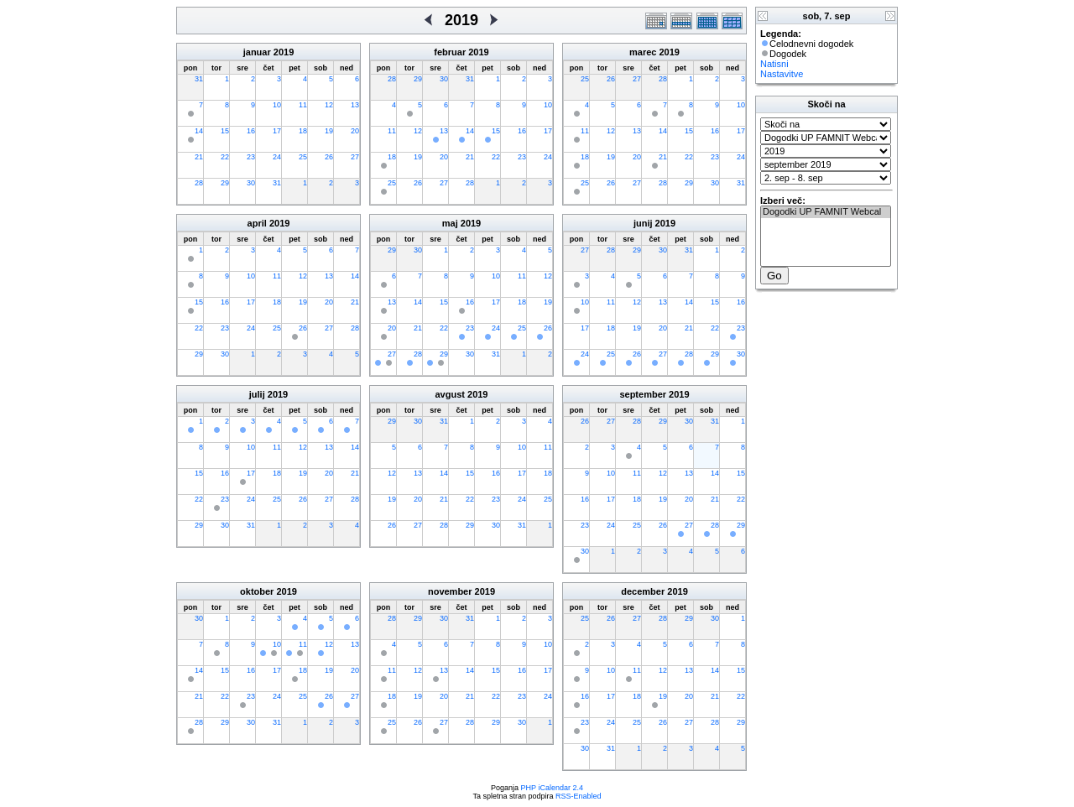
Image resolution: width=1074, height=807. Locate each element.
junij (643, 223)
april (257, 223)
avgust (449, 394)
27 (355, 157)
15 (225, 131)
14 (199, 131)
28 (199, 183)
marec (642, 52)
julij (257, 394)
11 (303, 105)
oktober (257, 591)
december (643, 591)
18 (303, 131)
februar (450, 52)
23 (251, 157)
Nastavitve (781, 74)
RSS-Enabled (578, 796)
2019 (284, 52)
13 (355, 105)
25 (303, 157)
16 (251, 131)
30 (251, 183)
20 (355, 131)
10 (277, 105)
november (450, 591)
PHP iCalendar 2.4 (552, 788)
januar (257, 52)
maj (450, 223)
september (642, 394)
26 (329, 157)
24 (277, 157)
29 (225, 183)
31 (199, 79)
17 (277, 131)
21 (199, 157)
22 (225, 157)
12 (329, 105)
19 (329, 131)
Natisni (774, 64)
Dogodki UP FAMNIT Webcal (825, 212)
